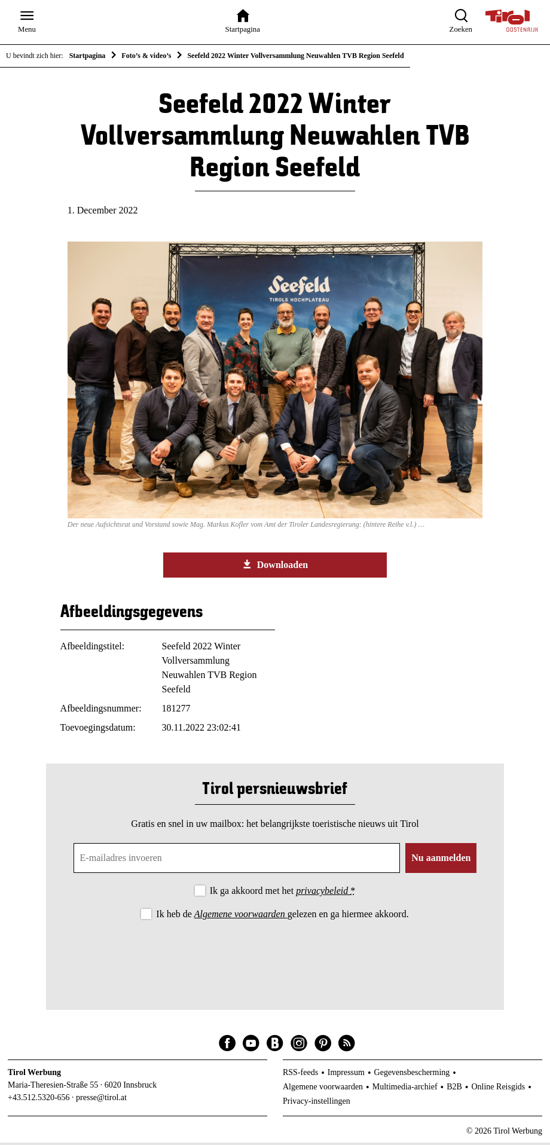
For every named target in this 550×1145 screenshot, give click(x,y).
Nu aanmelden (440, 860)
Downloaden (275, 566)
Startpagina (87, 55)
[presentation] (275, 957)
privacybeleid (323, 893)
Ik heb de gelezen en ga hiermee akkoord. (282, 916)
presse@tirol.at (101, 1099)
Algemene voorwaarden (241, 916)
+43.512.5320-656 (39, 1099)
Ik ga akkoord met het (282, 893)
